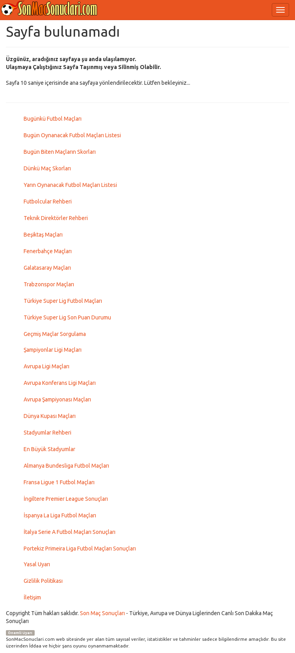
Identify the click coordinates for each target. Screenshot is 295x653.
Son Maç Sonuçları (102, 613)
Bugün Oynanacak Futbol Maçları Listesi (72, 135)
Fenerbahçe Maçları (48, 251)
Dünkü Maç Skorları (47, 168)
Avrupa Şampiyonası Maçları (57, 399)
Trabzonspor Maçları (49, 284)
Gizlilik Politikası (43, 581)
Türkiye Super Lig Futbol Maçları (63, 301)
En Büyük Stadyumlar (49, 449)
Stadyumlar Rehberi (47, 432)
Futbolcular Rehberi (48, 201)
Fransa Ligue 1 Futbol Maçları (59, 482)
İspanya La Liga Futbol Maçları (60, 515)
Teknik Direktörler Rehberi (56, 218)
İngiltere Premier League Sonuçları (66, 499)
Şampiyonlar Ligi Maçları (53, 350)
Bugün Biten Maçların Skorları (60, 152)
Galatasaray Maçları (47, 268)
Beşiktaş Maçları (43, 234)
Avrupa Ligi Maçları (46, 366)
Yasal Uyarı (37, 564)
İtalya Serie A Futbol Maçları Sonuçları (69, 532)
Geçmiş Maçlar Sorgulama (55, 334)
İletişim (32, 597)
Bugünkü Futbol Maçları (53, 119)
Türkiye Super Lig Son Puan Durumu (67, 317)
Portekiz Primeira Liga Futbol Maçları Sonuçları (80, 548)
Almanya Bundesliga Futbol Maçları (66, 466)
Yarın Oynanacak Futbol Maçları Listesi (70, 185)
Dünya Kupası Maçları (50, 416)
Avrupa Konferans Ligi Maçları (60, 383)
